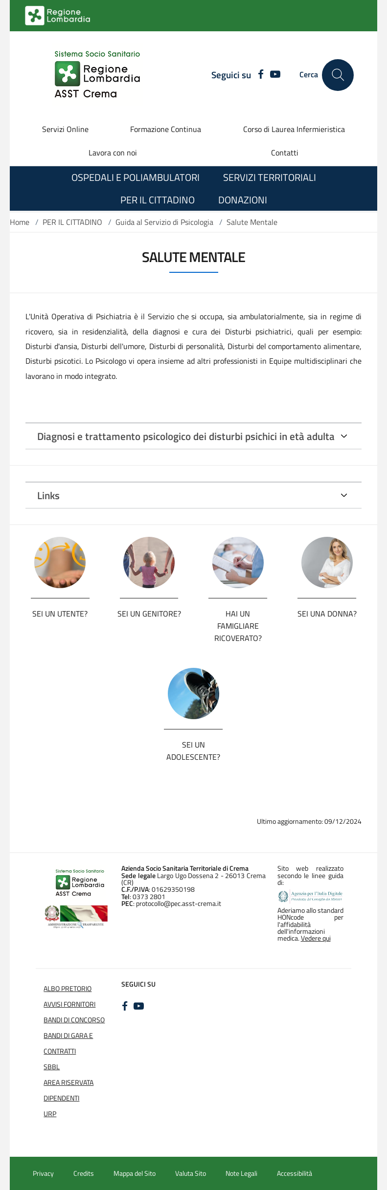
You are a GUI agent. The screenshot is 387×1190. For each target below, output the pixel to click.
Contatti (284, 152)
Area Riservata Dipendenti (68, 1090)
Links (48, 495)
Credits (83, 1173)
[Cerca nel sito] (338, 75)
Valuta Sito (190, 1173)
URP (50, 1113)
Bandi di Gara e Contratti (68, 1043)
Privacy (43, 1173)
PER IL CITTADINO (72, 222)
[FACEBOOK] (258, 75)
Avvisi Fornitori (69, 1004)
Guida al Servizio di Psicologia (164, 222)
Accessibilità (294, 1173)
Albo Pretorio (67, 988)
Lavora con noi (113, 152)
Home (19, 222)
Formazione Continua (165, 129)
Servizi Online (65, 129)
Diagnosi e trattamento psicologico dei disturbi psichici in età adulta (186, 436)
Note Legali (241, 1173)
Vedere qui (316, 938)
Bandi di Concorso (74, 1019)
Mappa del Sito (135, 1173)
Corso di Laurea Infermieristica (294, 129)
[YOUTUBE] (275, 75)
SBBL (52, 1066)
